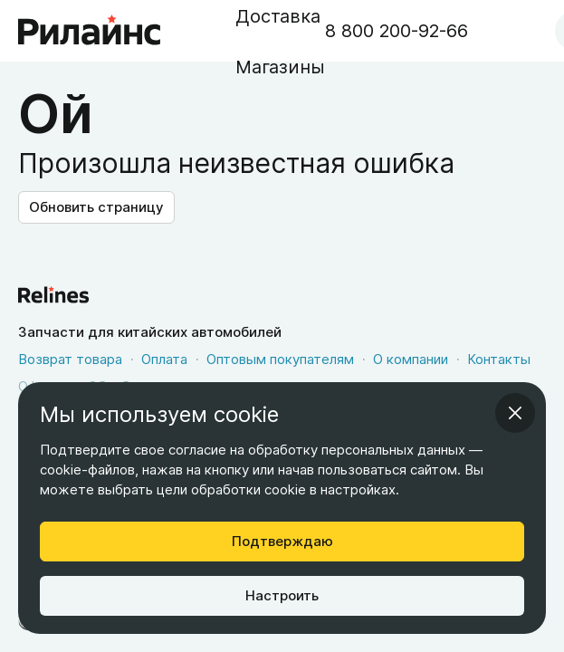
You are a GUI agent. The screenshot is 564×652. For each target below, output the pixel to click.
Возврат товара (70, 359)
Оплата (164, 359)
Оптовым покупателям (280, 359)
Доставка (277, 16)
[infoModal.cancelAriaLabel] (515, 413)
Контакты (499, 359)
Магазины (280, 67)
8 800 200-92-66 (396, 31)
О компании (410, 359)
